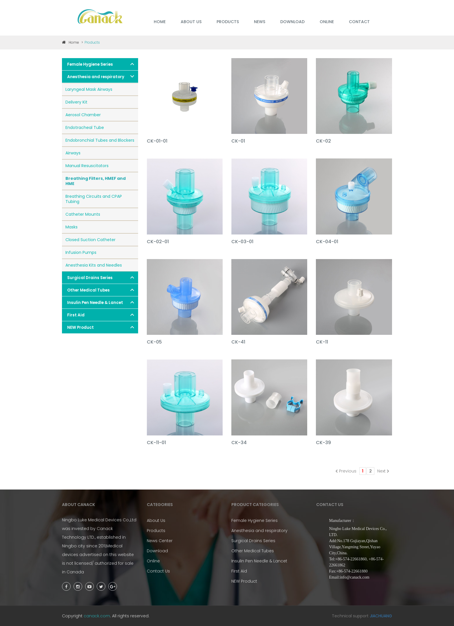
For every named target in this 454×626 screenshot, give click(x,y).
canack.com (97, 616)
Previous (345, 471)
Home (70, 42)
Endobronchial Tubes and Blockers (99, 140)
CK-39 (323, 443)
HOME (160, 22)
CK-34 (239, 443)
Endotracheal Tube (84, 127)
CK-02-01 (158, 242)
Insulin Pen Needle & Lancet (95, 302)
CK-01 (238, 141)
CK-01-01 (157, 141)
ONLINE (327, 22)
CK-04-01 (327, 242)
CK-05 (154, 342)
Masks (71, 227)
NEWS (259, 22)
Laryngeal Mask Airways (88, 89)
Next (383, 471)
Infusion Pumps (80, 252)
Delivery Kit (76, 102)
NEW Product (80, 327)
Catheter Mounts (82, 214)
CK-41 (238, 342)
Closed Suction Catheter (90, 240)
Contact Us (158, 571)
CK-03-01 (242, 242)
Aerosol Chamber (83, 115)
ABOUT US (191, 22)
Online (153, 561)
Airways (72, 153)
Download (157, 551)
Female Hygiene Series (90, 64)
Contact (359, 22)
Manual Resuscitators (87, 166)
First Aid (76, 315)
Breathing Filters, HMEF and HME (95, 181)
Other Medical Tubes (88, 290)
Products (156, 530)
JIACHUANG (381, 616)
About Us (156, 520)
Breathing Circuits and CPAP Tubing (93, 198)
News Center (160, 541)
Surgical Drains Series (90, 277)
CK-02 (323, 141)
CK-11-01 (156, 443)
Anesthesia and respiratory (95, 77)
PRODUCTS (228, 22)
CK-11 (322, 342)
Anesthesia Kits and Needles (93, 265)
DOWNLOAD (292, 22)
